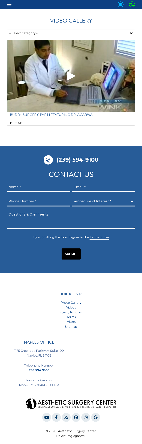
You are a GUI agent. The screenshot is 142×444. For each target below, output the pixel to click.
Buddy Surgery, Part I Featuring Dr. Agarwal (52, 114)
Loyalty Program (71, 312)
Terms (71, 317)
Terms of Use (99, 237)
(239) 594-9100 (77, 159)
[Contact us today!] (121, 4)
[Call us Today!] (132, 4)
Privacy (71, 322)
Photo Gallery (71, 302)
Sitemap (71, 326)
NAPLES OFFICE (39, 342)
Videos (71, 307)
